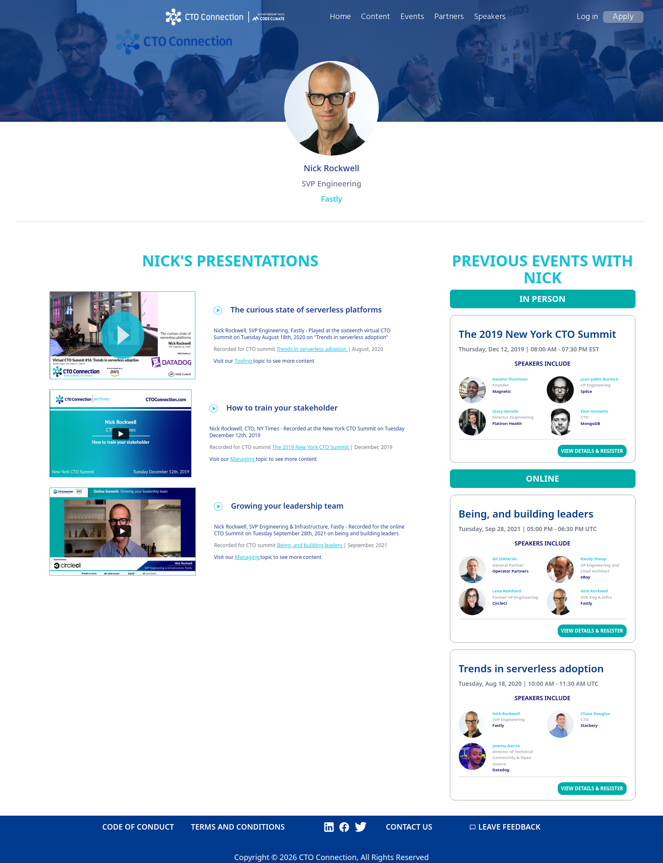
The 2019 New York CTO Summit (310, 447)
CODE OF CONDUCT (138, 827)
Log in (587, 17)
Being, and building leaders (309, 545)
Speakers (490, 17)
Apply (623, 17)
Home (340, 17)
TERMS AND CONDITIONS (238, 827)
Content (375, 17)
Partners (449, 17)
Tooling (243, 360)
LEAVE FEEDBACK (504, 827)
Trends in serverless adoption (311, 349)
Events (412, 17)
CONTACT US (409, 827)
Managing (242, 459)
